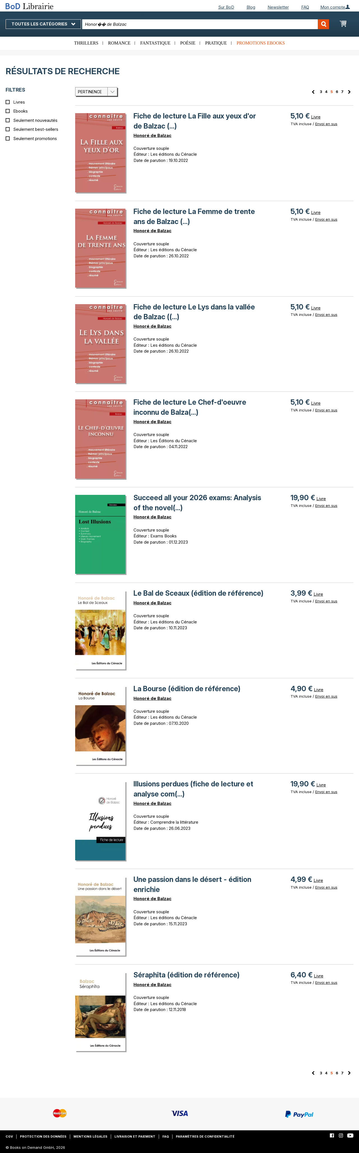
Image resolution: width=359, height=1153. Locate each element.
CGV (9, 1136)
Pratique (216, 43)
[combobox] (205, 24)
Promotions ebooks (261, 43)
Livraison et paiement (134, 1136)
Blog (251, 7)
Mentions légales (90, 1136)
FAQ (305, 7)
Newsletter (278, 7)
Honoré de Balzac (152, 135)
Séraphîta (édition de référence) (187, 975)
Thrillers (86, 43)
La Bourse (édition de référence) (187, 688)
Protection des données (43, 1136)
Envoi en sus (326, 124)
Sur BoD (226, 7)
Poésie (187, 43)
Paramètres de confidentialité (205, 1136)
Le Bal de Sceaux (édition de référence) (198, 593)
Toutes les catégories (43, 24)
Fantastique (155, 43)
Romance (119, 43)
